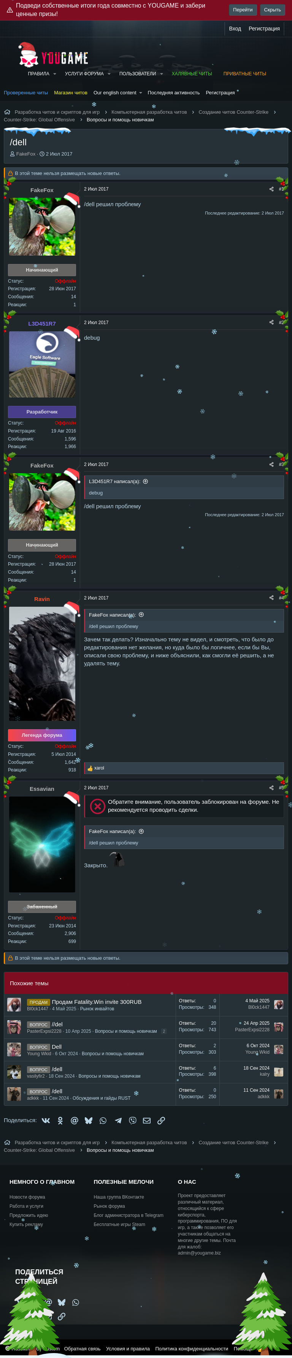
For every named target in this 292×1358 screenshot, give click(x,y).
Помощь (243, 1349)
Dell (57, 1046)
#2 (281, 322)
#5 (281, 787)
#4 (281, 598)
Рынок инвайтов (97, 1008)
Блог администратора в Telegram (128, 1215)
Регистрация (220, 92)
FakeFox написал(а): (112, 615)
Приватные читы (245, 73)
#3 (281, 464)
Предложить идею (29, 1215)
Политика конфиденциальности (191, 1349)
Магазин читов (70, 92)
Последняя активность (174, 92)
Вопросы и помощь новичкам (126, 1031)
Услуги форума (84, 73)
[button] (54, 74)
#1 (281, 189)
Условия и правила (128, 1349)
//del (57, 1024)
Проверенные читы (26, 92)
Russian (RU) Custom (32, 1349)
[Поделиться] (271, 189)
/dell (57, 1069)
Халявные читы (192, 73)
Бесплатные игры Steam (119, 1224)
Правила (38, 73)
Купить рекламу (26, 1224)
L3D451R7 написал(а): (114, 481)
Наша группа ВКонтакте (119, 1197)
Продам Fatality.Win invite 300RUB (96, 1002)
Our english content (115, 92)
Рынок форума (109, 1206)
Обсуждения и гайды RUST (101, 1098)
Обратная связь (82, 1349)
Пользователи (137, 73)
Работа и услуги (26, 1206)
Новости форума (27, 1197)
